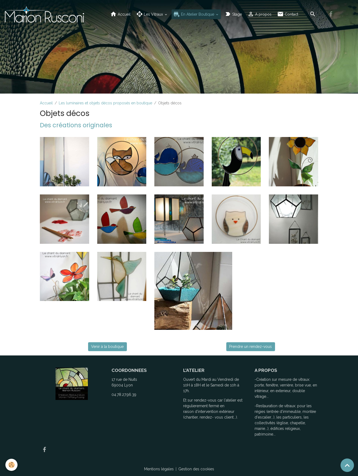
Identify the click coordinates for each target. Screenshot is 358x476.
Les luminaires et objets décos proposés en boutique (105, 103)
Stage (233, 14)
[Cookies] (11, 465)
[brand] (45, 14)
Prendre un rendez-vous (250, 346)
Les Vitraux (150, 14)
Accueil (120, 14)
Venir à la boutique (107, 346)
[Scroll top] (347, 465)
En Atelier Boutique (194, 14)
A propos (260, 14)
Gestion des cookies (196, 469)
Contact (287, 14)
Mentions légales (159, 469)
